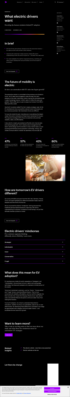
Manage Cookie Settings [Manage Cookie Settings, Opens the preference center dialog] (52, 394)
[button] (9, 334)
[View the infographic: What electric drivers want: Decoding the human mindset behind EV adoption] (12, 71)
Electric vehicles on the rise (31, 350)
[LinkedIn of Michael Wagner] (57, 53)
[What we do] (20, 2)
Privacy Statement (27, 393)
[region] (35, 391)
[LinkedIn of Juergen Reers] (57, 23)
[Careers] (41, 2)
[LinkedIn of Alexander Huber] (57, 43)
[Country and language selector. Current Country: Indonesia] (60, 2)
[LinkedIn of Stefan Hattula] (57, 32)
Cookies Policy (19, 393)
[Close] (68, 387)
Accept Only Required (52, 391)
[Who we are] (34, 2)
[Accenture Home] (6, 2)
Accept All (52, 388)
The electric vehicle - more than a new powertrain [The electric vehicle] (37, 348)
